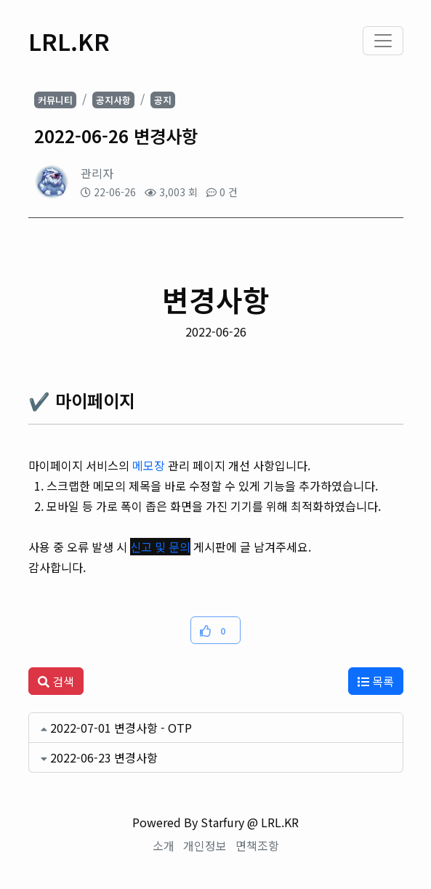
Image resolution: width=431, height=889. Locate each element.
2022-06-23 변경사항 (104, 757)
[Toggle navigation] (383, 40)
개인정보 (205, 845)
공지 (163, 100)
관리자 (97, 173)
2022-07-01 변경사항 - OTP (121, 727)
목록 (376, 681)
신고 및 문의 (160, 546)
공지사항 (113, 100)
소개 (163, 845)
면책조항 (257, 845)
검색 (56, 681)
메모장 (148, 465)
